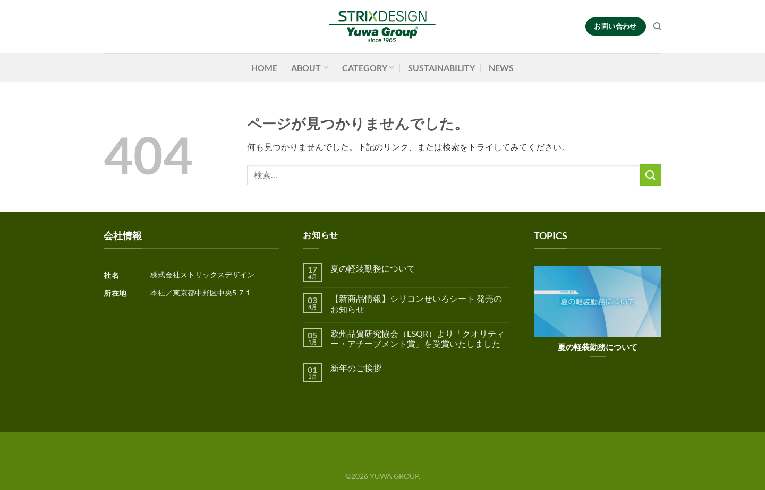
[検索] (657, 26)
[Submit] (650, 174)
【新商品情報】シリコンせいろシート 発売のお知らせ (416, 303)
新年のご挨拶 (355, 368)
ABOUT (309, 68)
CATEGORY (368, 68)
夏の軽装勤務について (372, 268)
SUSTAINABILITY (441, 68)
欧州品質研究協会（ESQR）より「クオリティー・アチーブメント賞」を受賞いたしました (417, 338)
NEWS (501, 68)
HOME (264, 68)
